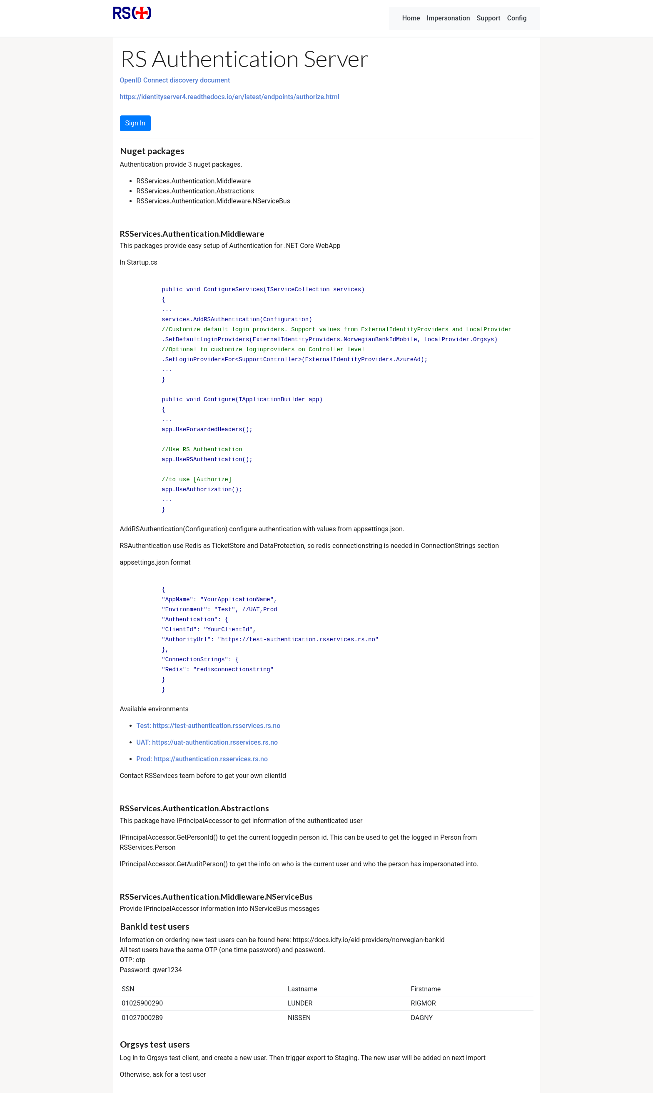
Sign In (135, 123)
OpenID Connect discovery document (175, 80)
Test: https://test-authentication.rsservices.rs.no (209, 726)
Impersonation (448, 18)
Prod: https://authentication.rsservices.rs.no (202, 759)
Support (489, 18)
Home (411, 18)
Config (517, 18)
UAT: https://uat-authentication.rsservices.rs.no (207, 742)
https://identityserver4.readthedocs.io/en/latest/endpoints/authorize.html (229, 97)
